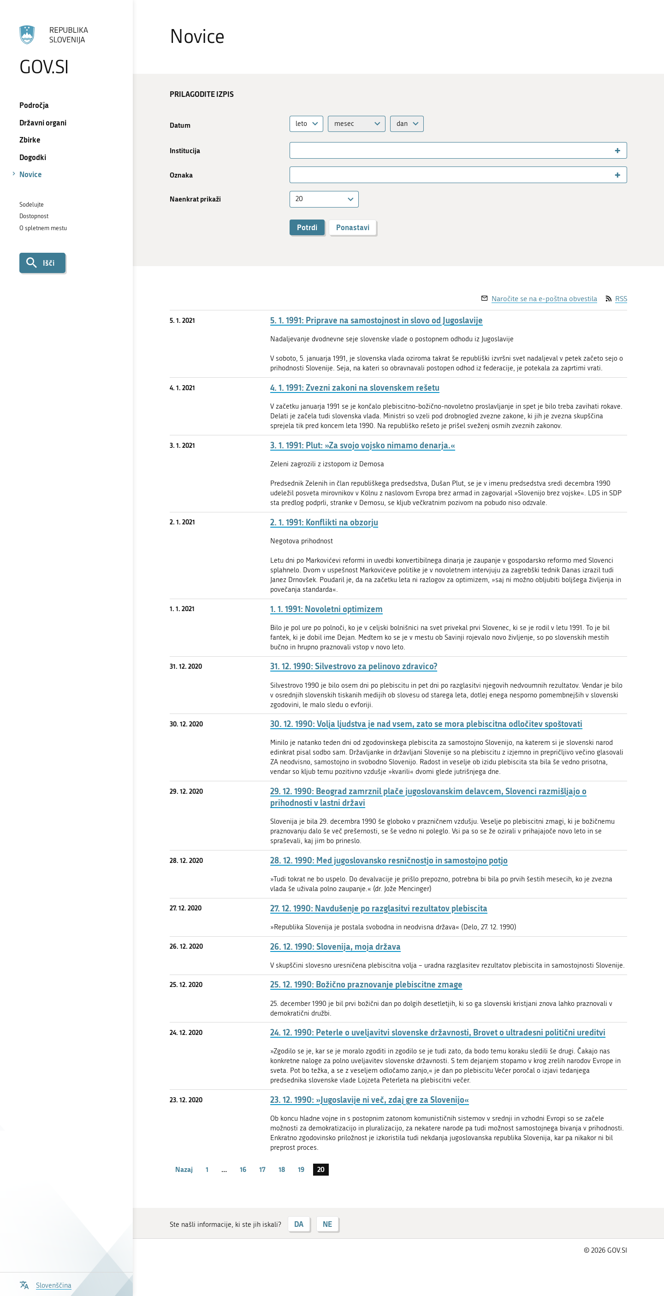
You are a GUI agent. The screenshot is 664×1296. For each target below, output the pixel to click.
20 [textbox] (299, 199)
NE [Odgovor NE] (327, 1224)
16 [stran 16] (243, 1169)
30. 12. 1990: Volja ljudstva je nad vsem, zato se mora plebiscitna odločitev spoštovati (426, 724)
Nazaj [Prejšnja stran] (184, 1169)
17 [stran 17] (262, 1169)
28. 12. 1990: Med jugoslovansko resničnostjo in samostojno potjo (389, 860)
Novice (30, 174)
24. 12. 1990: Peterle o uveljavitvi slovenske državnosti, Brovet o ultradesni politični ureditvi (437, 1032)
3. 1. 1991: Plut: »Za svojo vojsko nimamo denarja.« (362, 445)
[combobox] (307, 124)
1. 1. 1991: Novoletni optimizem (326, 609)
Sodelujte (31, 204)
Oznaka (181, 175)
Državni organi (42, 122)
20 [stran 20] (321, 1169)
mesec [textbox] (344, 123)
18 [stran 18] (282, 1169)
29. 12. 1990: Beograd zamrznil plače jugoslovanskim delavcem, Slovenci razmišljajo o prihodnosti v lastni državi (428, 797)
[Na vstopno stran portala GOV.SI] (66, 50)
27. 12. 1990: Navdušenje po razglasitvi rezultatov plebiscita (378, 908)
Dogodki (32, 157)
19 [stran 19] (301, 1169)
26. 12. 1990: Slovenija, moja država (335, 946)
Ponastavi (352, 227)
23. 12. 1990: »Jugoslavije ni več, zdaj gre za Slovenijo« (369, 1100)
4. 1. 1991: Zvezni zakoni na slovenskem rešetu (354, 387)
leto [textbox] (301, 123)
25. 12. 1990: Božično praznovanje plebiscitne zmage (366, 984)
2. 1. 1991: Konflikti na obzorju (324, 522)
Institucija (185, 150)
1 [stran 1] (207, 1169)
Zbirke (30, 139)
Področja (34, 105)
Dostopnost (33, 216)
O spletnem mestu (43, 228)
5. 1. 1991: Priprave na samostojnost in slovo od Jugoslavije (376, 320)
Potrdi (307, 227)
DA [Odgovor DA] (298, 1224)
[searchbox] (296, 150)
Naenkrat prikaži (195, 199)
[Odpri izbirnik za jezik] (45, 1284)
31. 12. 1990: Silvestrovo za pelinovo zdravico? (353, 666)
